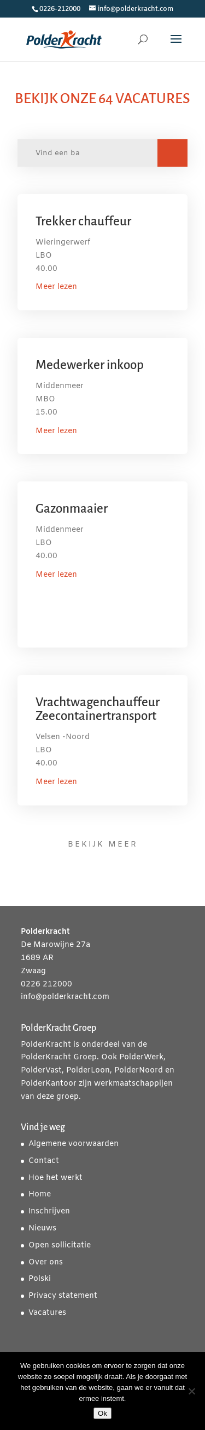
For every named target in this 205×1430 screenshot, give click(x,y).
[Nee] (191, 1391)
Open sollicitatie (59, 1245)
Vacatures (47, 1313)
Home (39, 1194)
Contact (43, 1161)
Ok (102, 1413)
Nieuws (42, 1228)
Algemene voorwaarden (73, 1144)
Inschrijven (49, 1211)
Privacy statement (62, 1296)
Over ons (45, 1262)
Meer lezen (56, 287)
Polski (39, 1279)
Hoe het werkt (55, 1178)
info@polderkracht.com (65, 997)
